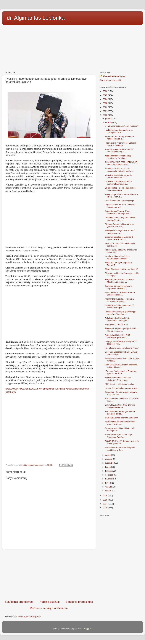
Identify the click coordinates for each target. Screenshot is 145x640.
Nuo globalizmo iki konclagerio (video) (122, 348)
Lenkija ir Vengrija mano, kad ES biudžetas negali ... (119, 306)
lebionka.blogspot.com (114, 76)
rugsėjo (109, 459)
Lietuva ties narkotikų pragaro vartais (121, 388)
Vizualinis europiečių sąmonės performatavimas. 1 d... (118, 182)
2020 (105, 115)
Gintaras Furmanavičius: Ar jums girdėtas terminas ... (119, 225)
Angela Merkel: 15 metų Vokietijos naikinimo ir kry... (120, 206)
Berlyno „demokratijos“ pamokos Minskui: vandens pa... (119, 280)
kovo (107, 483)
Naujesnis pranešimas (19, 601)
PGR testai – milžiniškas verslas (119, 384)
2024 (105, 99)
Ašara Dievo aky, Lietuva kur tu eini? (121, 269)
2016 (105, 508)
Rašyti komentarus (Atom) (29, 616)
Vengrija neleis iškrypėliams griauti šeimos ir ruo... (120, 342)
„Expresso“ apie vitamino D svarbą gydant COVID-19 (120, 372)
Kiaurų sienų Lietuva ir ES (116, 324)
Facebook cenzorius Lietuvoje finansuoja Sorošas (118, 435)
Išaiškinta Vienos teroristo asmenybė (121, 418)
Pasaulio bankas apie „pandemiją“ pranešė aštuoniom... (120, 313)
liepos (108, 467)
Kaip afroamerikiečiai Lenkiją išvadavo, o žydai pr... (118, 157)
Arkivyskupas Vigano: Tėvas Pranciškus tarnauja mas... (118, 212)
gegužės (109, 475)
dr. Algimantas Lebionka (35, 18)
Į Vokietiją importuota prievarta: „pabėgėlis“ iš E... (119, 131)
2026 (105, 91)
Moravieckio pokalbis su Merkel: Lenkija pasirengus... (119, 150)
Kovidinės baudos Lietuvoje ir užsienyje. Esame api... (118, 378)
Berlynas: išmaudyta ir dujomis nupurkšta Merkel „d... (118, 287)
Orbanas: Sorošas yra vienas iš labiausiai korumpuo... (119, 238)
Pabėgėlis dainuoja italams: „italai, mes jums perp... (120, 231)
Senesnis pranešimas (79, 601)
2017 (105, 504)
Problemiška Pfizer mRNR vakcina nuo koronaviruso (120, 144)
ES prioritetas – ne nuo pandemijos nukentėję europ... (121, 189)
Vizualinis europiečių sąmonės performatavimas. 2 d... (118, 176)
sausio (108, 491)
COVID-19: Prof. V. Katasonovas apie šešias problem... (122, 442)
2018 (105, 500)
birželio (108, 471)
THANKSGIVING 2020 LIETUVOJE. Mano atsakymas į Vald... (121, 163)
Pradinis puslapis (49, 601)
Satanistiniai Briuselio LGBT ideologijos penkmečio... (117, 336)
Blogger (87, 628)
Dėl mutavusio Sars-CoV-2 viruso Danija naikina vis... (120, 406)
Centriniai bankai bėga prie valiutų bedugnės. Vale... (120, 218)
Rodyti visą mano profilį (110, 80)
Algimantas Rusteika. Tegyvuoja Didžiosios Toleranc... (119, 300)
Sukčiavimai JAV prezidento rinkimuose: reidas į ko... (117, 319)
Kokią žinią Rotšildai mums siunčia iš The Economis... (121, 195)
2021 (105, 111)
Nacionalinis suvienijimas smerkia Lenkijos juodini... (120, 293)
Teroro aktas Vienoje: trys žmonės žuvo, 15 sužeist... (120, 423)
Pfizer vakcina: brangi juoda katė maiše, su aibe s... (119, 137)
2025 (105, 95)
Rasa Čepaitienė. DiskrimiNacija (119, 201)
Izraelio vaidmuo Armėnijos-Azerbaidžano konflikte (117, 257)
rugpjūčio (109, 463)
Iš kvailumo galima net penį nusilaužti (122, 126)
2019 (105, 496)
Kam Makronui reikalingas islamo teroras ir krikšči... (120, 412)
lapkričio (109, 122)
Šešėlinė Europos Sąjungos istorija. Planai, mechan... (121, 329)
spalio (108, 455)
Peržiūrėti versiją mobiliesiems (49, 608)
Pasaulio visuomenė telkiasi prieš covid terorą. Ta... (120, 448)
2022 (105, 107)
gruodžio (109, 118)
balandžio (110, 479)
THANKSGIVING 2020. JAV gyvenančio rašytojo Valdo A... (119, 169)
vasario (108, 487)
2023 (105, 103)
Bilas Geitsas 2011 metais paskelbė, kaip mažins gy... (121, 366)
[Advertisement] (72, 47)
